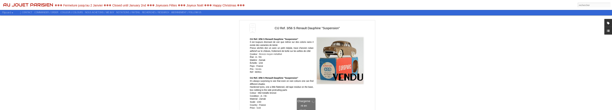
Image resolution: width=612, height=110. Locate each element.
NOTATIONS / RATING (128, 12)
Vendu (258, 67)
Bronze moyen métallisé (270, 52)
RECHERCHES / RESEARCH (155, 12)
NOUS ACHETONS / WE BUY (99, 12)
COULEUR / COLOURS (71, 12)
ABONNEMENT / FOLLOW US (186, 12)
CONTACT (27, 12)
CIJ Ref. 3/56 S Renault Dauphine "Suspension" (307, 26)
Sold (259, 106)
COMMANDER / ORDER (46, 12)
